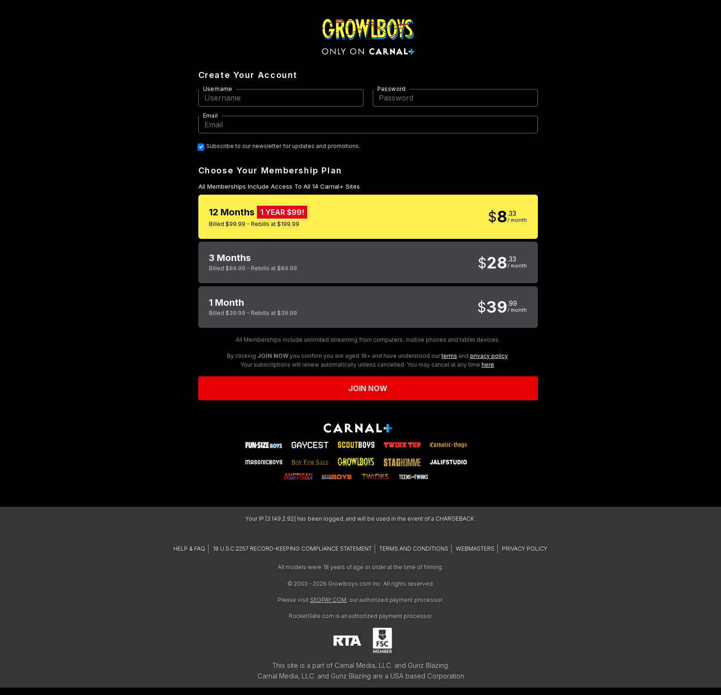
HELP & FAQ (189, 548)
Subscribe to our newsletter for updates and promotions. (283, 146)
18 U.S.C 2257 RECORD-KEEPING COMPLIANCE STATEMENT (292, 548)
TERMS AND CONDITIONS (413, 548)
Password (391, 88)
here (488, 364)
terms (449, 355)
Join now (368, 388)
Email (210, 115)
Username (217, 88)
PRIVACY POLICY (525, 548)
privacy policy (488, 355)
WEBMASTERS (475, 548)
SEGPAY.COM (328, 599)
